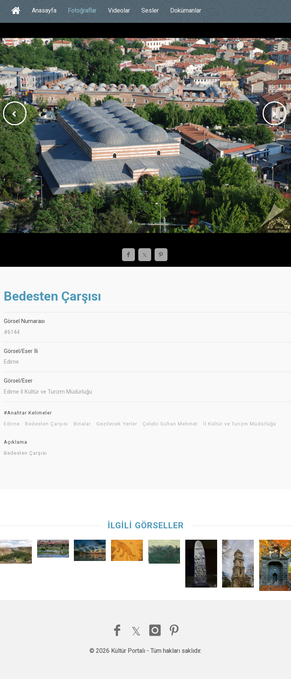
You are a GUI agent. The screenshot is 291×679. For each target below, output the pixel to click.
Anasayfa (44, 10)
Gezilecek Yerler (116, 424)
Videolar (119, 10)
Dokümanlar (185, 10)
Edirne (12, 424)
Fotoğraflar (82, 10)
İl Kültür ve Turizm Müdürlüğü (239, 424)
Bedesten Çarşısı (46, 424)
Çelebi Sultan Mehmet (170, 424)
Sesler (150, 10)
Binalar (82, 424)
